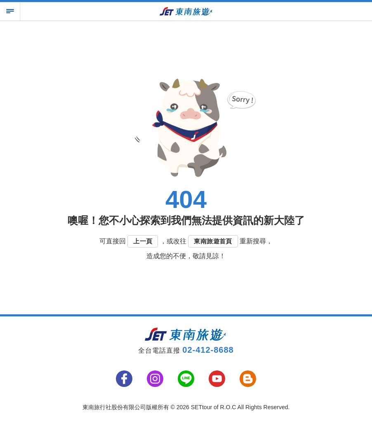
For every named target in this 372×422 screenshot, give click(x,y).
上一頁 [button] (142, 241)
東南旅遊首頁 (213, 241)
